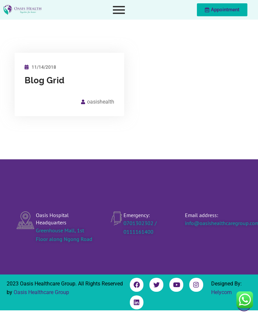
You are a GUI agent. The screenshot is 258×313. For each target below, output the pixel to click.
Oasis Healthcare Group (41, 292)
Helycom (221, 292)
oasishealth (100, 102)
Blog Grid (44, 80)
